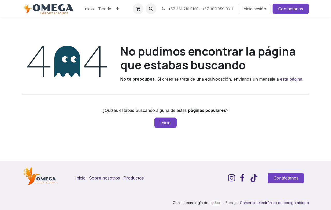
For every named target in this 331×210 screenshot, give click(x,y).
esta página (291, 79)
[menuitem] (88, 9)
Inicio (165, 122)
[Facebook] (242, 178)
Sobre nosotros (104, 178)
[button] (151, 8)
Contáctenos (286, 178)
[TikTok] (254, 178)
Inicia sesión (254, 8)
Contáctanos (290, 8)
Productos (133, 178)
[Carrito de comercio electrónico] (138, 8)
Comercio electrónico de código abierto (274, 202)
